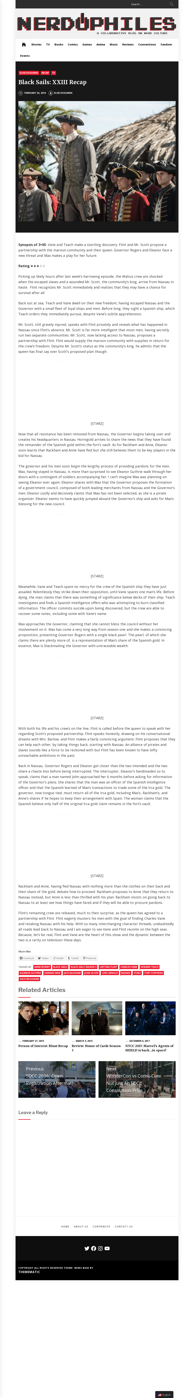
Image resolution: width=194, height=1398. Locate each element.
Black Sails (60, 996)
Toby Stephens (153, 1002)
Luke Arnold (110, 1002)
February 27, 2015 (33, 1070)
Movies (36, 44)
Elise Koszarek (29, 72)
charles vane (128, 996)
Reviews (128, 44)
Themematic (29, 1301)
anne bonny (42, 996)
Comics (73, 44)
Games (87, 44)
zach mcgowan (29, 1008)
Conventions (147, 44)
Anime (100, 44)
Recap (45, 72)
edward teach (150, 996)
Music (114, 44)
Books (58, 44)
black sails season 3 (83, 996)
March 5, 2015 (84, 1070)
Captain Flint (108, 996)
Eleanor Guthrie (30, 1002)
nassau (125, 1002)
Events (25, 55)
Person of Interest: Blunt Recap (43, 1075)
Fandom (166, 44)
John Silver (91, 1002)
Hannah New (52, 1002)
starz (137, 1002)
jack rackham (72, 1002)
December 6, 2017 (139, 1070)
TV (48, 44)
